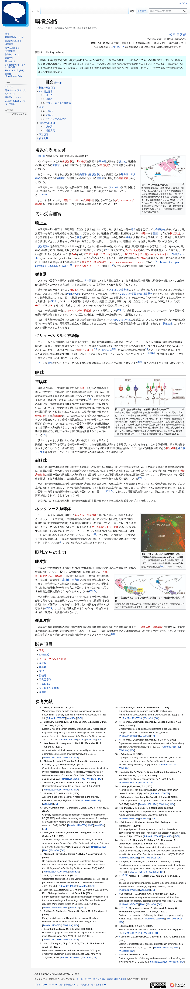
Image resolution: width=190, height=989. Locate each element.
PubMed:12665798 (56, 718)
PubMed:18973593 (132, 718)
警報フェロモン (72, 200)
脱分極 (142, 258)
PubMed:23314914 (52, 757)
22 (143, 477)
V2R (76, 293)
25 (111, 490)
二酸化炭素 (106, 350)
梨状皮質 (104, 165)
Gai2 (37, 305)
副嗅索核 (158, 627)
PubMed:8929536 (128, 782)
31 (113, 634)
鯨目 (133, 229)
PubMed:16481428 (67, 739)
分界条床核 (144, 627)
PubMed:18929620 (158, 962)
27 (61, 542)
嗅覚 (41, 650)
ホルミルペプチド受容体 (78, 310)
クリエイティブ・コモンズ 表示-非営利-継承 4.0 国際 (101, 979)
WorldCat (71, 718)
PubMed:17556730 (170, 747)
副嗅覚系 (94, 174)
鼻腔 (155, 233)
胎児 (49, 363)
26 (161, 566)
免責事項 (85, 984)
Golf (73, 254)
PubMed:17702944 (70, 957)
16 (149, 353)
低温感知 (88, 200)
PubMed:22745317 (128, 890)
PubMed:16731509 (138, 872)
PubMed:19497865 (52, 907)
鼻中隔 (88, 280)
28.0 (122, 907)
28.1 (126, 907)
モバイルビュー (98, 984)
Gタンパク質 (133, 250)
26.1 (126, 875)
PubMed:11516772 (160, 793)
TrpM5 (63, 266)
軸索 (79, 237)
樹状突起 (175, 233)
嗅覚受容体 (44, 246)
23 (104, 490)
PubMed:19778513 (132, 933)
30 (50, 607)
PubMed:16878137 (90, 800)
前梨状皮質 (46, 575)
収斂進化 (167, 323)
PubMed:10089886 (52, 790)
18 (139, 362)
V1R (69, 293)
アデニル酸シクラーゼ (98, 254)
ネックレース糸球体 (85, 515)
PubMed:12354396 (153, 836)
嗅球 (41, 671)
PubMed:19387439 (52, 925)
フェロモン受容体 (118, 289)
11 (119, 309)
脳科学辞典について (69, 984)
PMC (81, 739)
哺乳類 (41, 156)
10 (54, 300)
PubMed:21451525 (163, 947)
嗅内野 (75, 579)
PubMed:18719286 (52, 939)
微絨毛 (73, 289)
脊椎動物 (160, 229)
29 (94, 590)
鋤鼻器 (124, 174)
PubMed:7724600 (97, 847)
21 (139, 477)
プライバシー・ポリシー (45, 984)
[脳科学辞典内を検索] (168, 10)
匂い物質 (82, 161)
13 (95, 349)
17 (152, 353)
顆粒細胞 (171, 448)
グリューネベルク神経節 (52, 658)
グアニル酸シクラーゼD (87, 266)
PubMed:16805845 (128, 736)
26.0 (122, 875)
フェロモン (115, 187)
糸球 (81, 388)
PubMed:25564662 (69, 779)
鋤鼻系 (83, 174)
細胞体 (144, 233)
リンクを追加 (20, 114)
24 (107, 490)
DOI (80, 718)
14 (113, 349)
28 (90, 590)
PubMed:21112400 (67, 886)
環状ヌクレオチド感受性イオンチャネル (147, 254)
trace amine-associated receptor (126, 262)
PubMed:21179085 (154, 919)
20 (44, 434)
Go (51, 305)
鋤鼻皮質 (123, 178)
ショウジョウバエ (121, 319)
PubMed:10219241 (128, 818)
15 (146, 349)
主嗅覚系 (67, 161)
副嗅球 (61, 178)
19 (89, 399)
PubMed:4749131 (167, 764)
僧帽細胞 (40, 415)
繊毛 (128, 237)
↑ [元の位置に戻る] (42, 707)
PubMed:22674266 (128, 858)
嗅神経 (102, 161)
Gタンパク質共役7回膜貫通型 (136, 293)
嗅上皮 (122, 161)
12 (122, 309)
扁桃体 (100, 178)
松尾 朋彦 (176, 34)
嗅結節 (58, 575)
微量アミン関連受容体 (94, 262)
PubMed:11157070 (52, 872)
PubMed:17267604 (77, 825)
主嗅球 (56, 165)
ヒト (40, 363)
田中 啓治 (116, 47)
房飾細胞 (57, 415)
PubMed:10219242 (148, 804)
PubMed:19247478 (128, 904)
